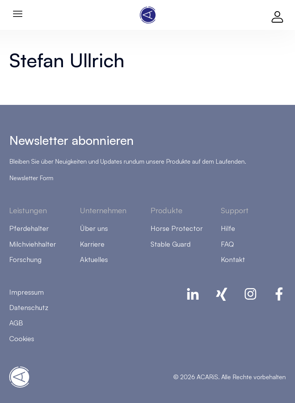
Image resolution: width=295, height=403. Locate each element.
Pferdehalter (29, 228)
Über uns (94, 228)
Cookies (21, 338)
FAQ (227, 244)
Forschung (25, 259)
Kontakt (233, 259)
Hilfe (228, 228)
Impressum (26, 292)
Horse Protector (177, 228)
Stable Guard (171, 244)
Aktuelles (94, 259)
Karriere (92, 244)
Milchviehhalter (32, 244)
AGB (16, 322)
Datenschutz (28, 307)
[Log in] (277, 15)
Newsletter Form (31, 178)
